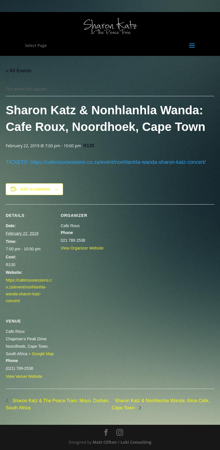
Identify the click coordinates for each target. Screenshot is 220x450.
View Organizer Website (82, 248)
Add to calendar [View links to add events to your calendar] (35, 189)
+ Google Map (41, 353)
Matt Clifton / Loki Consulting (122, 442)
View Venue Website (24, 376)
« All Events (19, 70)
